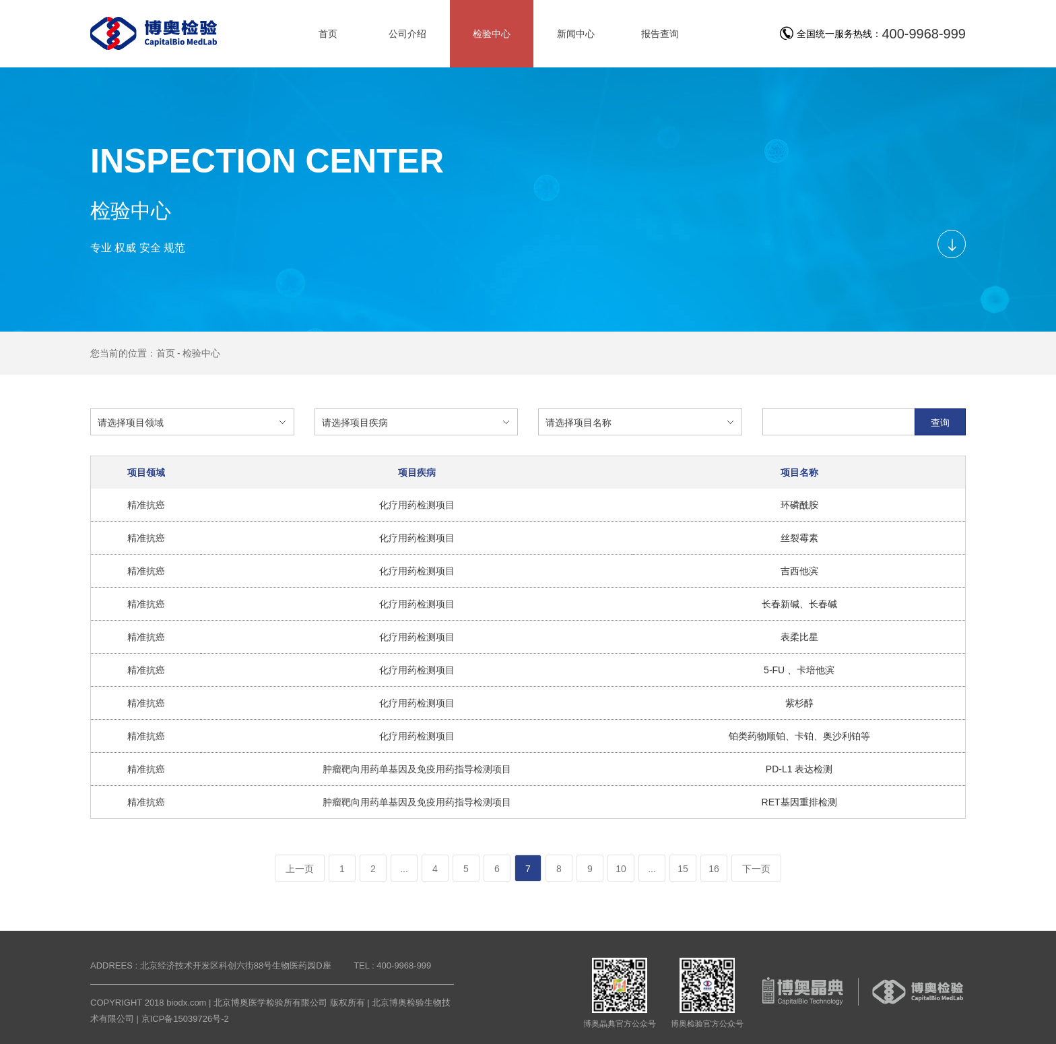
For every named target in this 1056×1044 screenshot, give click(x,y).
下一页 (756, 868)
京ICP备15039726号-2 (185, 1019)
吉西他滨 (799, 570)
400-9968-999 (924, 33)
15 (683, 868)
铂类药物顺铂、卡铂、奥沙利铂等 (799, 736)
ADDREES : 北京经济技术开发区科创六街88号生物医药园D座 (210, 965)
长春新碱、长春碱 (799, 603)
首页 (165, 353)
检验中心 (201, 353)
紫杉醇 (799, 703)
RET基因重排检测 (799, 802)
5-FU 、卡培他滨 (799, 670)
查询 (940, 422)
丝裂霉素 (799, 537)
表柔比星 (799, 637)
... (404, 868)
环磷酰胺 (799, 504)
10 (621, 868)
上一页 (300, 868)
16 (713, 868)
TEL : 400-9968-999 (392, 965)
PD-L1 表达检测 (799, 769)
